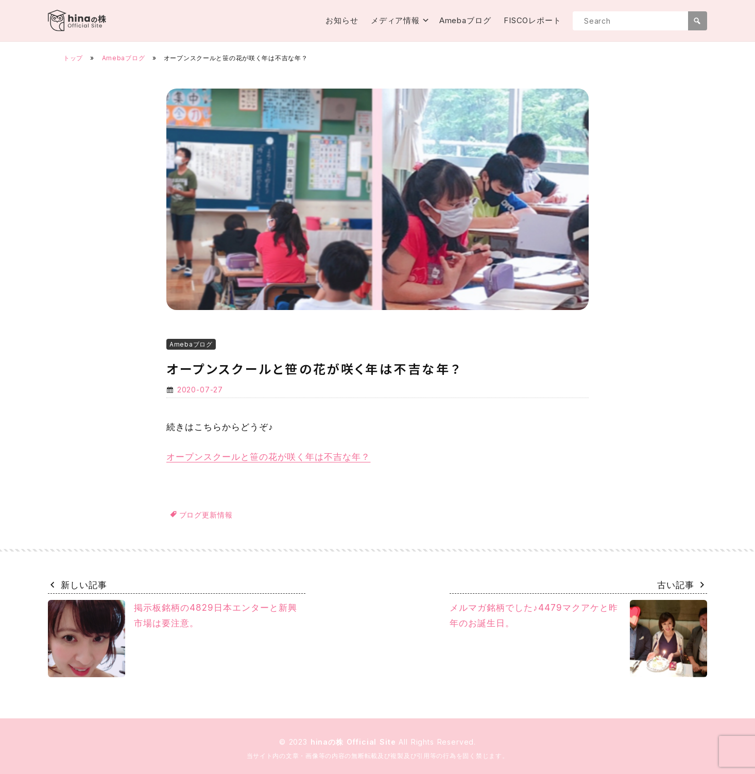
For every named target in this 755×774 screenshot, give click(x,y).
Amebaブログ (465, 20)
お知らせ (341, 20)
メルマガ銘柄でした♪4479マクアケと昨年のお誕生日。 (578, 638)
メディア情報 (395, 20)
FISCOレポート (532, 20)
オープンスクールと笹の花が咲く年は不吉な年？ (268, 457)
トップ (73, 58)
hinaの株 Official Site (355, 741)
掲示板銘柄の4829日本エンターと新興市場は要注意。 (173, 638)
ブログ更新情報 (206, 514)
